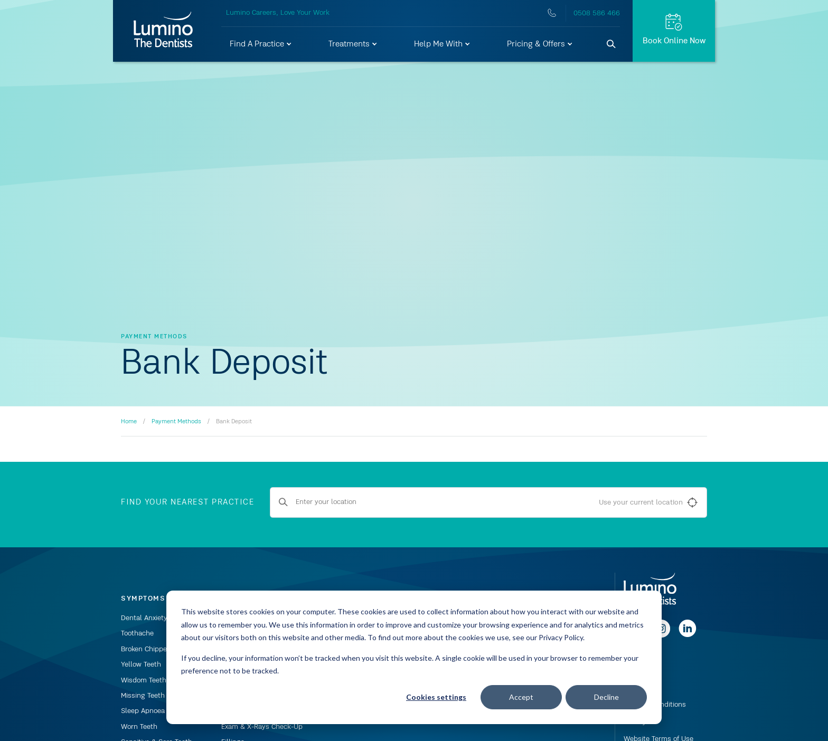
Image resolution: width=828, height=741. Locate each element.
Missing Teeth (143, 695)
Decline (606, 696)
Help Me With (442, 44)
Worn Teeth (139, 726)
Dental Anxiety (144, 618)
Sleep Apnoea (143, 711)
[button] (261, 44)
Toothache (137, 633)
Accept (521, 696)
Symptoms (143, 598)
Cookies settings (436, 696)
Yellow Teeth (141, 664)
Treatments (353, 44)
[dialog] (414, 657)
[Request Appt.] (674, 31)
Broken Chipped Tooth (156, 649)
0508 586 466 (596, 13)
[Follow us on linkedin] (687, 635)
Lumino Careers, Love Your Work (278, 12)
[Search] (611, 44)
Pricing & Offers (540, 44)
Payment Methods (176, 422)
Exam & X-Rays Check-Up (262, 726)
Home (129, 422)
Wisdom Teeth (143, 680)
